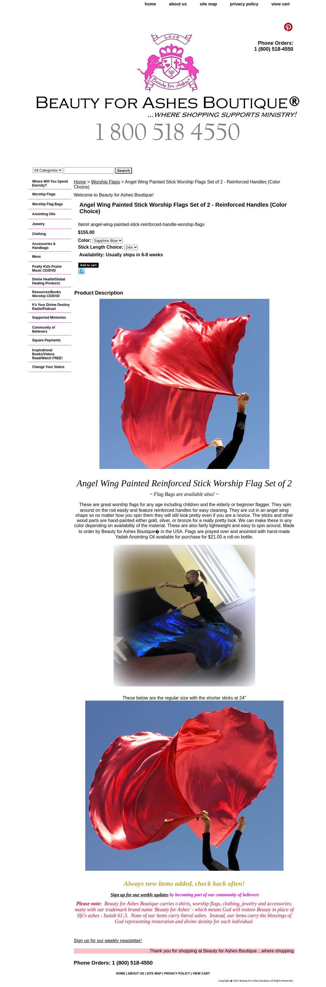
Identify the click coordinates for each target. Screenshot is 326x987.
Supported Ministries (49, 318)
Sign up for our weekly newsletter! (108, 940)
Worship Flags (105, 181)
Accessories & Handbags (44, 246)
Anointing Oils (44, 214)
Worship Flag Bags (47, 204)
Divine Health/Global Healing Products (48, 281)
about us (178, 3)
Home (80, 181)
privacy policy (244, 3)
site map (208, 3)
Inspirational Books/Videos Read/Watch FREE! (47, 354)
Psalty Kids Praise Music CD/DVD (47, 268)
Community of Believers (43, 329)
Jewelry (38, 224)
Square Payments (46, 340)
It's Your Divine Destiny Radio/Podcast (51, 307)
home (150, 3)
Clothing (39, 234)
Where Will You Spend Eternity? (50, 183)
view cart (280, 3)
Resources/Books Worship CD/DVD (46, 294)
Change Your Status (48, 367)
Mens (36, 257)
